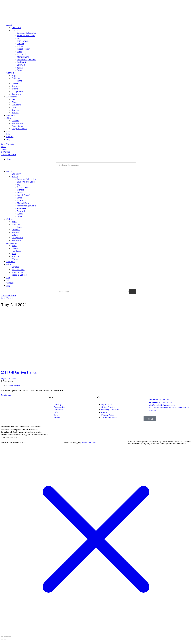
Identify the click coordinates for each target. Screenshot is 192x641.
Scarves (15, 110)
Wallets (15, 112)
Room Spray (17, 126)
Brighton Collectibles (26, 33)
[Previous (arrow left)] (2, 639)
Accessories (11, 96)
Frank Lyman (22, 40)
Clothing (10, 72)
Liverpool (21, 54)
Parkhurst (21, 62)
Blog (8, 139)
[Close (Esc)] (10, 636)
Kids (8, 131)
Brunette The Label (26, 35)
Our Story (16, 27)
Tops (14, 75)
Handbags (16, 104)
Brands (15, 30)
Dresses (16, 83)
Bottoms (16, 78)
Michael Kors (23, 56)
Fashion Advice (13, 385)
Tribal (19, 70)
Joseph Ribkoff (23, 48)
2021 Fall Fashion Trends (19, 372)
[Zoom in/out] (2, 636)
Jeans (19, 80)
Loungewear (17, 91)
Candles (15, 120)
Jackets (15, 88)
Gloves (15, 102)
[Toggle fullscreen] (5, 636)
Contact (9, 136)
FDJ (18, 38)
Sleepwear (16, 94)
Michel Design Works (26, 59)
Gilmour (20, 43)
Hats (14, 107)
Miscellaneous (18, 123)
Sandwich (21, 64)
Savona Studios (89, 442)
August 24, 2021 (8, 378)
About (9, 25)
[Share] (7, 636)
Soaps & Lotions (19, 128)
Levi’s (19, 51)
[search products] (132, 291)
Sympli (20, 67)
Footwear (10, 115)
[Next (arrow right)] (5, 639)
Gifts (8, 118)
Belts (14, 99)
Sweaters (16, 86)
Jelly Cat (20, 46)
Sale (8, 134)
